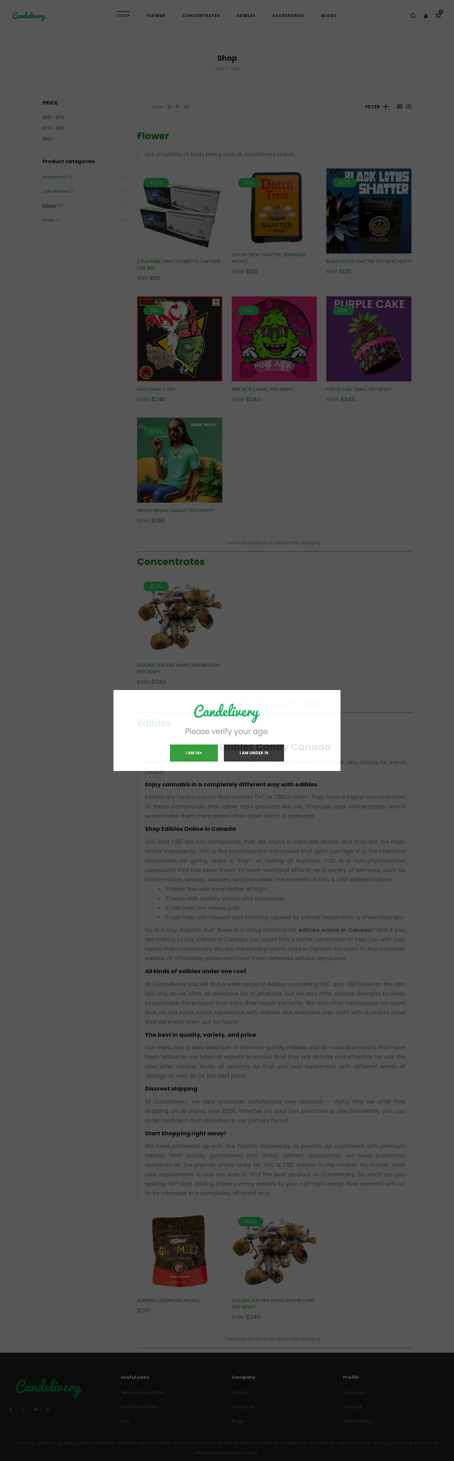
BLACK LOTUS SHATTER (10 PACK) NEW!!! (368, 261)
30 (186, 107)
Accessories (54, 177)
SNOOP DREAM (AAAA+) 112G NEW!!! (174, 510)
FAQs (125, 1421)
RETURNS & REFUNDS (140, 1407)
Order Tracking (357, 1421)
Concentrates (171, 561)
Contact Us (242, 1407)
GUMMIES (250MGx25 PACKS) (168, 1300)
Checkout (352, 1407)
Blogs (237, 1421)
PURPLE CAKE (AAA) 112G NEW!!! (359, 389)
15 (177, 107)
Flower (153, 136)
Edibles (154, 723)
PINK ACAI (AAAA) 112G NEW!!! (262, 389)
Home (219, 68)
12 (169, 107)
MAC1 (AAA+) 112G (156, 389)
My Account (354, 1392)
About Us (240, 1392)
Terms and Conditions (142, 1392)
